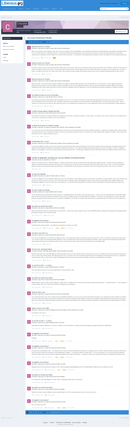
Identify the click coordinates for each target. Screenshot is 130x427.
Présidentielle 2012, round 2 (40, 141)
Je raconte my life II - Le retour (42, 265)
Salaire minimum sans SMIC (40, 308)
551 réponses (47, 201)
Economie (62, 113)
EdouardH (53, 235)
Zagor (52, 48)
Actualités (62, 208)
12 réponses (47, 244)
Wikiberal (54, 8)
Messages (5, 60)
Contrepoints (45, 8)
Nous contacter (76, 422)
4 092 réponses (49, 106)
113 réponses (45, 136)
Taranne (53, 175)
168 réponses (47, 260)
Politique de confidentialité (63, 422)
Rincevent (53, 208)
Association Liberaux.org (9, 8)
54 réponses (47, 185)
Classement (36, 8)
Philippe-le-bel (55, 310)
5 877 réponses (46, 57)
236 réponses (47, 303)
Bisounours (54, 113)
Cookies (84, 422)
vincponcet (54, 222)
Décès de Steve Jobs (38, 292)
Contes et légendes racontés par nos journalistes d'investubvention (58, 158)
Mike (52, 191)
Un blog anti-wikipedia (39, 174)
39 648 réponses (49, 215)
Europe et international (63, 48)
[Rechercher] (107, 8)
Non (52, 97)
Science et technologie (62, 294)
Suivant (44, 42)
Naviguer (21, 8)
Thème (52, 422)
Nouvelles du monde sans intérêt (42, 206)
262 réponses (45, 120)
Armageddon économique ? (40, 220)
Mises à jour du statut (8, 46)
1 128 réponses (45, 152)
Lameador (53, 127)
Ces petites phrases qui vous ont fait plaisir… (46, 95)
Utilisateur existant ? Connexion (109, 3)
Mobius (53, 267)
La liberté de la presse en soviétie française (45, 125)
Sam (52, 294)
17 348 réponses (48, 272)
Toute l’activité (7, 38)
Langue (45, 422)
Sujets (4, 57)
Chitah (52, 143)
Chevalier (34, 48)
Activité (28, 8)
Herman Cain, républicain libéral (42, 249)
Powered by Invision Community (65, 424)
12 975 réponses (48, 228)
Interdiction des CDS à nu (40, 233)
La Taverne (59, 97)
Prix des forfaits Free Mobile (41, 190)
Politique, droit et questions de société (70, 127)
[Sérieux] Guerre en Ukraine (41, 46)
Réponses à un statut (8, 49)
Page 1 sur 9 (55, 42)
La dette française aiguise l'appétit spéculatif (45, 111)
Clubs (61, 8)
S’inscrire (124, 3)
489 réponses (47, 315)
